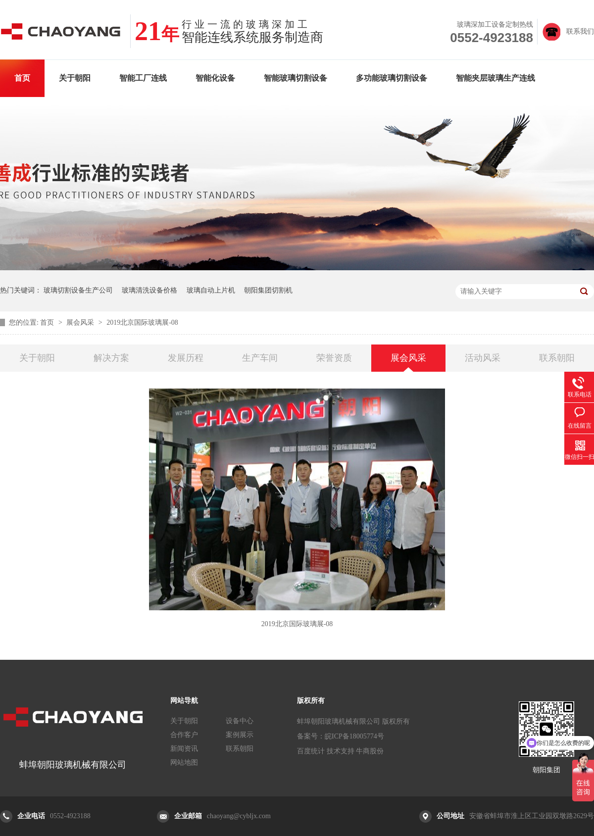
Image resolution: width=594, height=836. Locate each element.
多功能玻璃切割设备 (391, 78)
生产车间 (260, 358)
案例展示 (239, 734)
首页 (22, 78)
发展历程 (185, 358)
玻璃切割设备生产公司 (78, 290)
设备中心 (239, 721)
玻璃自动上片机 (211, 290)
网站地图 (184, 762)
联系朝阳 (557, 358)
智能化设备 (215, 78)
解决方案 (111, 358)
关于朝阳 (75, 78)
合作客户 (184, 734)
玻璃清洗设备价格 (149, 290)
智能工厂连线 (143, 78)
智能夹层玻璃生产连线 (495, 78)
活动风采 (482, 358)
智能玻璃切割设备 (295, 78)
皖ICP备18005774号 (354, 736)
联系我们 (580, 31)
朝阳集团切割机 (268, 290)
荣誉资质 (334, 358)
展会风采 (81, 322)
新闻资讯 (184, 748)
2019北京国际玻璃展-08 (142, 322)
